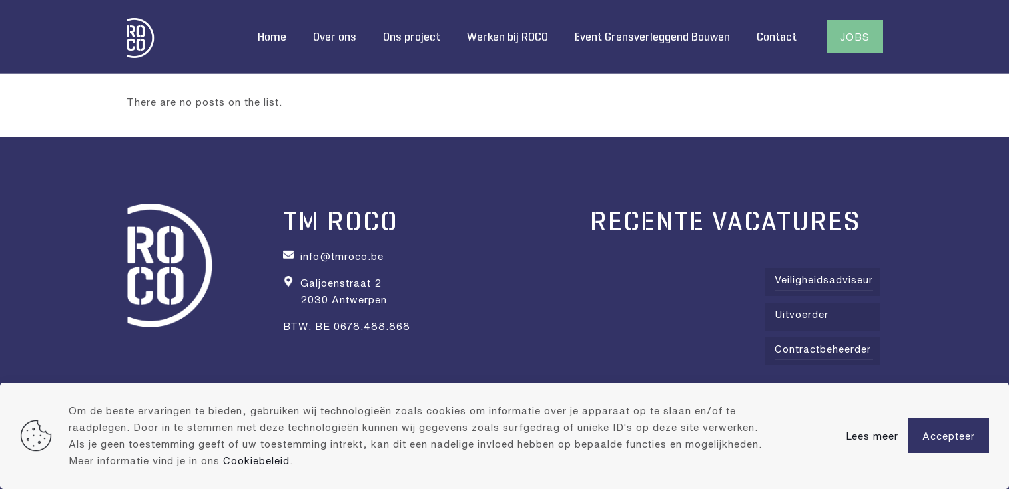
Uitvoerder (802, 314)
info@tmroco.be (342, 256)
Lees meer (872, 435)
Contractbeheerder (823, 348)
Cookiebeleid (256, 460)
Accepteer (948, 435)
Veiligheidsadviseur (824, 279)
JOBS (855, 36)
